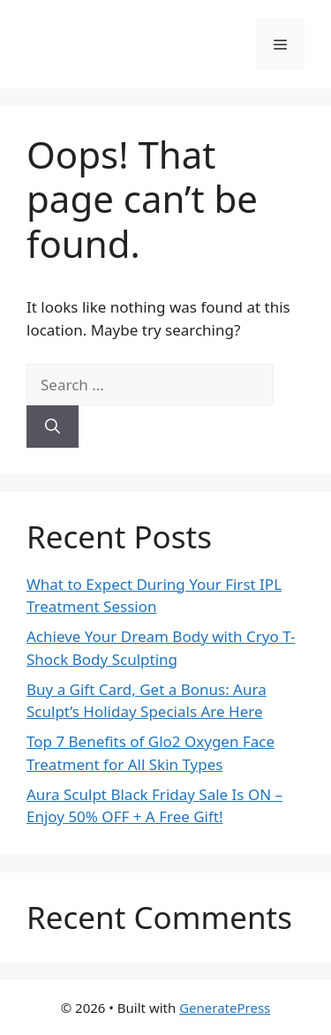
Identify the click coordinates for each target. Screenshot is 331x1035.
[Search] (52, 426)
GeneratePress (224, 1007)
